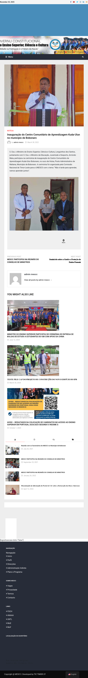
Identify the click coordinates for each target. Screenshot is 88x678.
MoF (8, 627)
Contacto (10, 598)
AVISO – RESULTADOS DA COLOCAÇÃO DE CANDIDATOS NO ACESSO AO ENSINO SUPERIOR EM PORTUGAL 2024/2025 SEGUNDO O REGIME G (41, 423)
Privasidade (11, 590)
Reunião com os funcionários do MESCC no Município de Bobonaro (43, 446)
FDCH (9, 611)
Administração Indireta (16, 568)
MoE (8, 623)
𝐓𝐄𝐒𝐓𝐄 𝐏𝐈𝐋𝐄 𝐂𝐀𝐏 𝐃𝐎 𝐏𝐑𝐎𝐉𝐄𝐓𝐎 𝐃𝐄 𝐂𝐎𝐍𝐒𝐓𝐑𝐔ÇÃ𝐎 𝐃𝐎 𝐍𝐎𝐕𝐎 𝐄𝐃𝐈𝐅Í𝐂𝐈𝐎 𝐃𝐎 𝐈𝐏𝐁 (42, 379)
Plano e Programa (14, 572)
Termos (10, 594)
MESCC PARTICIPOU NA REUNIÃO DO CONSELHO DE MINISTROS (43, 459)
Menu (9, 57)
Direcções (11, 564)
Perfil (9, 560)
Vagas (9, 586)
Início (9, 556)
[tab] (15, 439)
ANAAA (10, 615)
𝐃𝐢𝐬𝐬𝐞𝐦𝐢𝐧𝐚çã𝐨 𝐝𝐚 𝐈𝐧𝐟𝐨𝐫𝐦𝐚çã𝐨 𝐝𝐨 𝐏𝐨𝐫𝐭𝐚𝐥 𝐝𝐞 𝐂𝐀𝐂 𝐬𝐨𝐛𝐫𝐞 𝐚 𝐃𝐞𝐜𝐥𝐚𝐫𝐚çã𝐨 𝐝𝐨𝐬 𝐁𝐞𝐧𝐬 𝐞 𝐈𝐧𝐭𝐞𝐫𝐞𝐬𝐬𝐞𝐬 (50, 486)
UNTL (9, 619)
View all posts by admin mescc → (38, 280)
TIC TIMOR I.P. (40, 674)
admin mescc (18, 142)
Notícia (10, 131)
